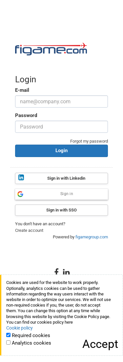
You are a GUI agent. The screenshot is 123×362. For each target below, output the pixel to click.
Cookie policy (19, 328)
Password (26, 115)
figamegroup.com (91, 236)
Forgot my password (89, 141)
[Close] (100, 344)
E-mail (22, 90)
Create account (29, 230)
